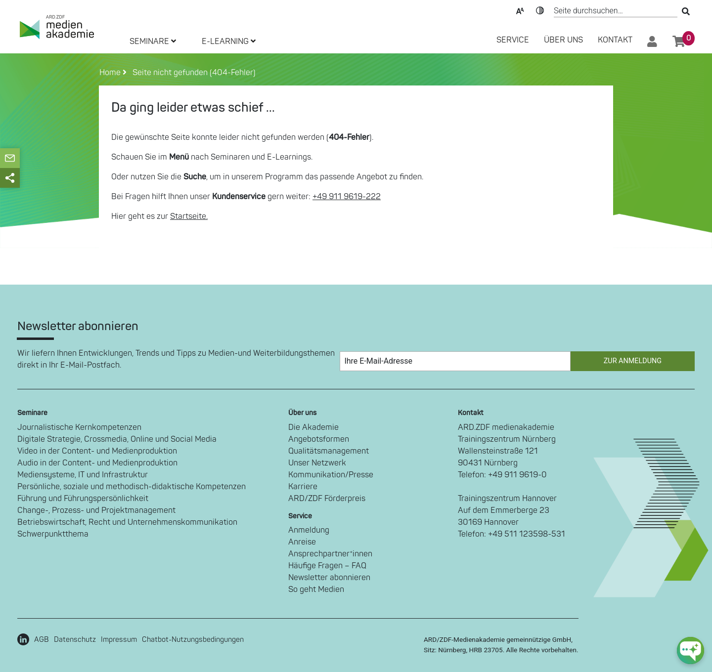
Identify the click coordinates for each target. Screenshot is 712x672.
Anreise (302, 542)
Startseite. (189, 216)
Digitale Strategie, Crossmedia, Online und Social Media (117, 439)
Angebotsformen (318, 439)
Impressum (119, 639)
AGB (41, 639)
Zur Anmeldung (633, 361)
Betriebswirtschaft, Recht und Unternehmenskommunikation (127, 522)
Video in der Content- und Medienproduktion (97, 451)
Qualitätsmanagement (328, 451)
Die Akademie (313, 427)
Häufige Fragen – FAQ (327, 566)
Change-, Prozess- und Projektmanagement (96, 510)
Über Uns (563, 40)
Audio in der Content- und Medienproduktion (97, 463)
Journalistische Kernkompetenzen (79, 427)
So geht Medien (316, 589)
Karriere (302, 487)
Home (111, 73)
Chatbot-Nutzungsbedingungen (193, 639)
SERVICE (512, 40)
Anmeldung (308, 530)
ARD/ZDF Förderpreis (326, 499)
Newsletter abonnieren (329, 578)
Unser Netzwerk (317, 463)
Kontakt (615, 40)
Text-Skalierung (520, 10)
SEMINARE (153, 41)
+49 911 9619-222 (346, 197)
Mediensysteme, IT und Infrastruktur (82, 475)
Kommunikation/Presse (330, 475)
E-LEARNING (229, 41)
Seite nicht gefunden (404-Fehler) (192, 73)
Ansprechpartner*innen (330, 554)
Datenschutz (75, 639)
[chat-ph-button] (690, 650)
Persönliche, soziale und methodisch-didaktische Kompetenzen (131, 487)
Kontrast (540, 10)
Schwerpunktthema (53, 534)
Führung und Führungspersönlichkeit (82, 499)
